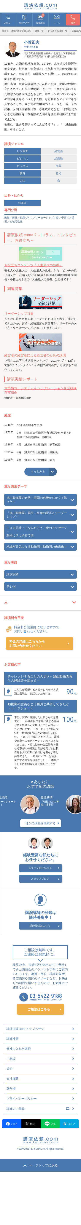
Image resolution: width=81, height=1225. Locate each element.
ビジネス (22, 151)
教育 (22, 173)
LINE (50, 1123)
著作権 (11, 1088)
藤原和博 (47, 797)
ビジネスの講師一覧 (57, 31)
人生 (22, 180)
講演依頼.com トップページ (25, 1028)
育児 (58, 173)
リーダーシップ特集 (18, 313)
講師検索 (12, 1038)
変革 (58, 165)
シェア (11, 1124)
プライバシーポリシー (21, 1098)
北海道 (22, 202)
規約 (9, 1068)
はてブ (69, 1123)
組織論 (58, 158)
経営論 (58, 151)
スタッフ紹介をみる (40, 867)
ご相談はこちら (38, 1009)
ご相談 (11, 1059)
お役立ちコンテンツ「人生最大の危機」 (33, 265)
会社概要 (12, 1078)
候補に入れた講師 (18, 1048)
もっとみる (38, 471)
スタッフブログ (40, 878)
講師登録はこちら (40, 925)
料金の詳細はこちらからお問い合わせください (27, 644)
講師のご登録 (38, 1108)
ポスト (31, 1123)
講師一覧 (39, 31)
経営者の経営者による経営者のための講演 (35, 355)
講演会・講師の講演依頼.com (16, 31)
